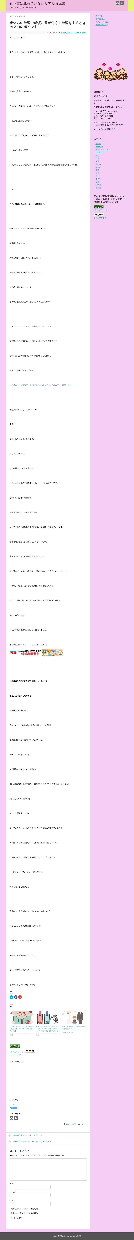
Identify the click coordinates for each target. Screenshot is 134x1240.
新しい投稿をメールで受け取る (25, 1213)
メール (13, 1192)
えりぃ (83, 1124)
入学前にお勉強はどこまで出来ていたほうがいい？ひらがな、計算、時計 (41, 385)
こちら (112, 129)
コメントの (102, 22)
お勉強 (76, 33)
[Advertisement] (29, 1079)
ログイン (99, 16)
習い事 (98, 164)
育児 (97, 158)
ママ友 (98, 167)
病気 (97, 155)
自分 (97, 173)
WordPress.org (102, 25)
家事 (97, 182)
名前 (12, 1183)
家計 (97, 161)
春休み (68, 1124)
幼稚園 (83, 33)
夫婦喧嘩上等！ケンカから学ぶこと (25, 1136)
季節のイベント (102, 150)
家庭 (97, 170)
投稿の (100, 19)
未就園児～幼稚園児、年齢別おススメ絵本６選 (30, 1142)
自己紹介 (99, 147)
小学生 (70, 33)
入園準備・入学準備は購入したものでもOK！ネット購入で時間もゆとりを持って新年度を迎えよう (48, 1029)
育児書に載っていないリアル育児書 (37, 3)
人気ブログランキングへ (17, 1052)
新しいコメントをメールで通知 (25, 1209)
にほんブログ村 (16, 1055)
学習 (74, 1124)
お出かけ (99, 152)
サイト (12, 1200)
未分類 (63, 33)
